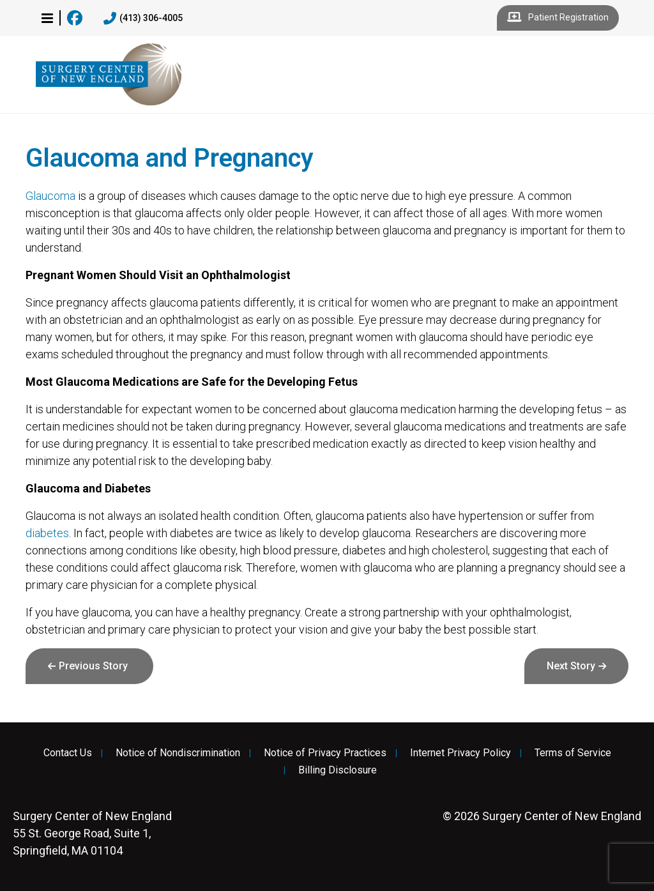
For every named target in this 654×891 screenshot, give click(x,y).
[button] (47, 18)
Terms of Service (573, 753)
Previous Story (93, 666)
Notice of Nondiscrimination (178, 753)
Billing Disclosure (337, 770)
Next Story (571, 666)
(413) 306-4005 (143, 18)
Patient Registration (558, 17)
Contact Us (67, 753)
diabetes (47, 533)
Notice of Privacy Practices (325, 753)
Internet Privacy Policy (460, 753)
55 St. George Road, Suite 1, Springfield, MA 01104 (92, 833)
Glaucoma (50, 195)
